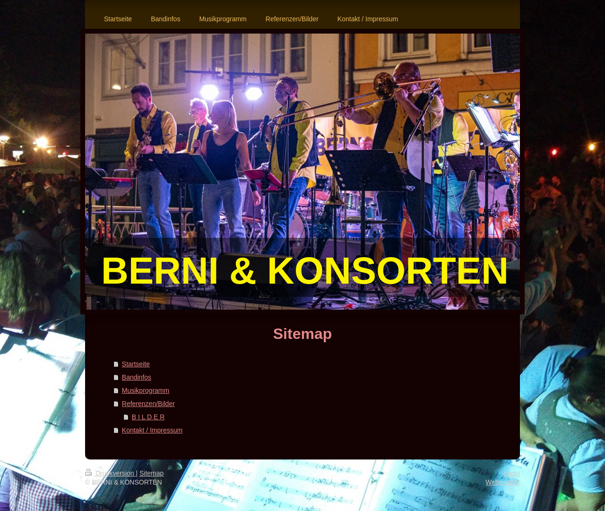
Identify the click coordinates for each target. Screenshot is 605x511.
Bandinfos (136, 377)
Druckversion (110, 473)
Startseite (136, 364)
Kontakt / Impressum (152, 430)
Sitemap (151, 473)
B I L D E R (148, 417)
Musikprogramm (145, 390)
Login (512, 473)
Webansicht (502, 482)
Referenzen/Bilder (148, 403)
